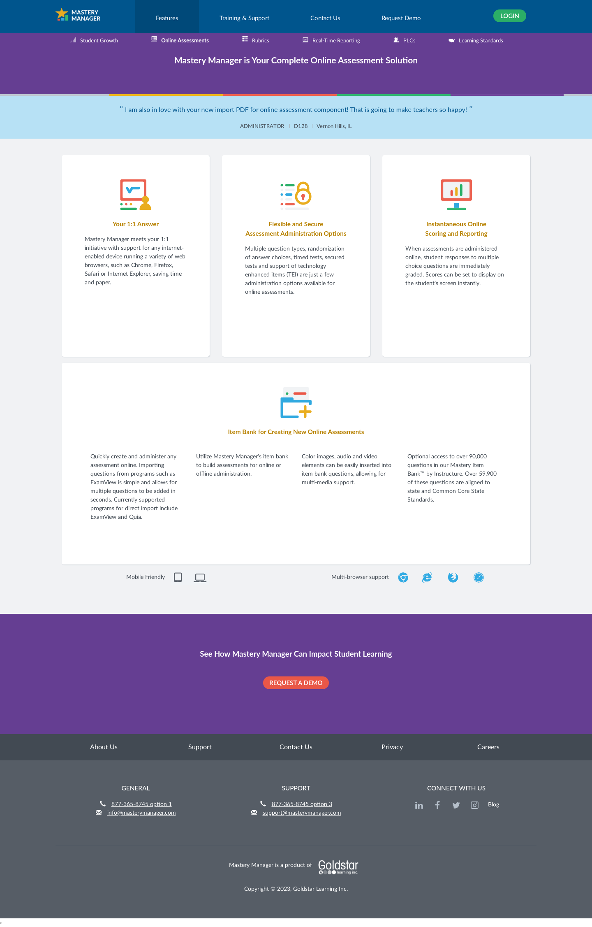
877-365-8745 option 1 (141, 804)
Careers (488, 747)
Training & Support (244, 18)
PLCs (404, 40)
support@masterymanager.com (302, 813)
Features (167, 18)
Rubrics (255, 40)
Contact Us (325, 18)
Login (509, 15)
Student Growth (94, 40)
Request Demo (401, 18)
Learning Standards (476, 40)
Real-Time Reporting (331, 40)
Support (200, 747)
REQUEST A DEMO (295, 682)
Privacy (392, 747)
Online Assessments (180, 40)
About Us (104, 747)
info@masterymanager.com (141, 813)
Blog (493, 805)
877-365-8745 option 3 (302, 804)
